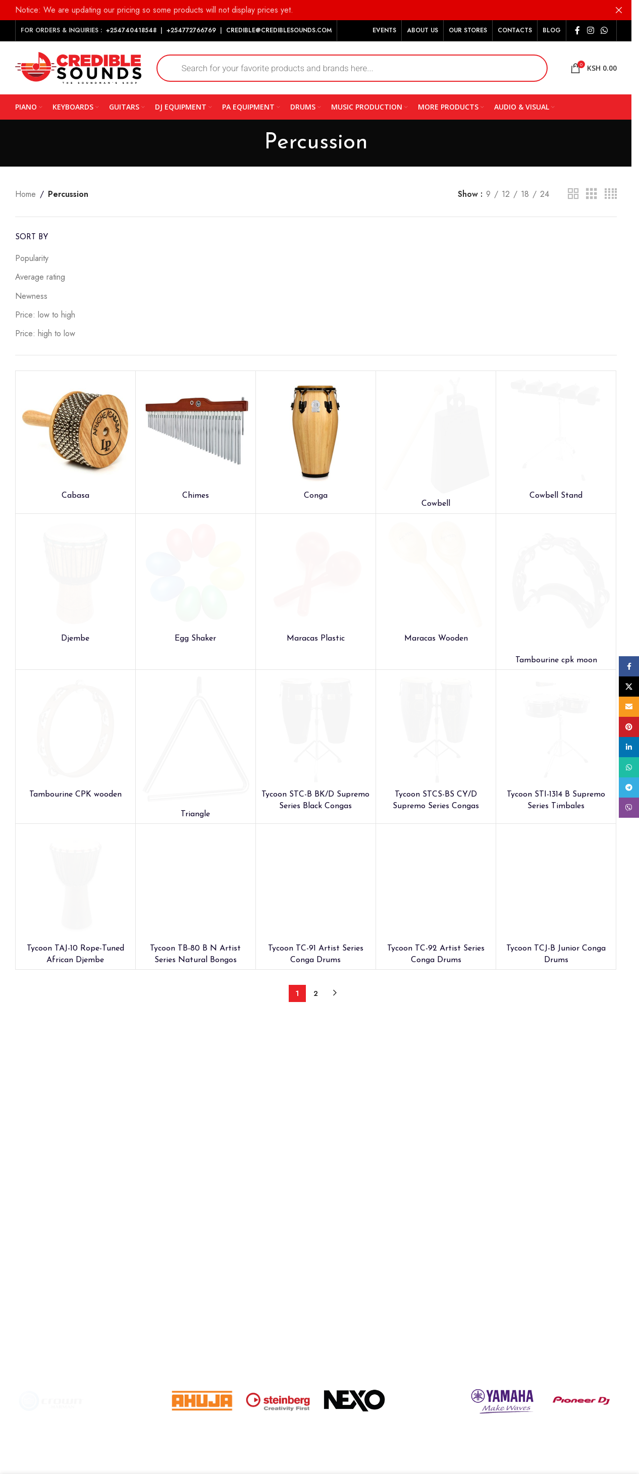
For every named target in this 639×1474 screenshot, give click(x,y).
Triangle (195, 814)
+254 (174, 30)
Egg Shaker (195, 639)
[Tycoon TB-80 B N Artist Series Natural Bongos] (195, 883)
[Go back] (251, 143)
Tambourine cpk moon (556, 660)
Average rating (40, 277)
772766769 (199, 30)
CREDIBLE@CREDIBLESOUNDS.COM (279, 30)
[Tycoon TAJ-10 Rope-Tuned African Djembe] (75, 883)
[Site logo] (78, 67)
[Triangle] (195, 739)
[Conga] (315, 431)
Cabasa (75, 496)
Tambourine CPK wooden (75, 795)
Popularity (31, 258)
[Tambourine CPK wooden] (75, 729)
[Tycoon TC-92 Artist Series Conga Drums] (436, 883)
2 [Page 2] (315, 993)
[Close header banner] (618, 10)
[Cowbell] (436, 435)
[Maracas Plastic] (315, 573)
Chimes (195, 496)
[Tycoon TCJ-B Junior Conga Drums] (556, 883)
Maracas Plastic (316, 639)
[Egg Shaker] (195, 573)
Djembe (75, 639)
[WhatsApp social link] (604, 30)
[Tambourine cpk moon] (556, 585)
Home (25, 194)
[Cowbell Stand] (556, 431)
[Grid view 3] (591, 194)
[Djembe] (75, 573)
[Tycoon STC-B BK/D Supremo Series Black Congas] (315, 729)
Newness (31, 296)
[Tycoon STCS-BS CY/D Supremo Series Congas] (436, 729)
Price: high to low (45, 333)
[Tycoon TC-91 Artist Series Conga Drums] (315, 883)
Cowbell (435, 504)
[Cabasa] (75, 431)
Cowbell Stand (555, 496)
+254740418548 (131, 30)
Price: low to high (45, 315)
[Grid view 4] (611, 194)
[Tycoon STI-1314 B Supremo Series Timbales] (556, 729)
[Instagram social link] (590, 30)
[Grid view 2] (573, 194)
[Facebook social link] (577, 30)
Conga (316, 496)
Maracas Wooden (436, 639)
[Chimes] (195, 431)
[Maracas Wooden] (436, 573)
